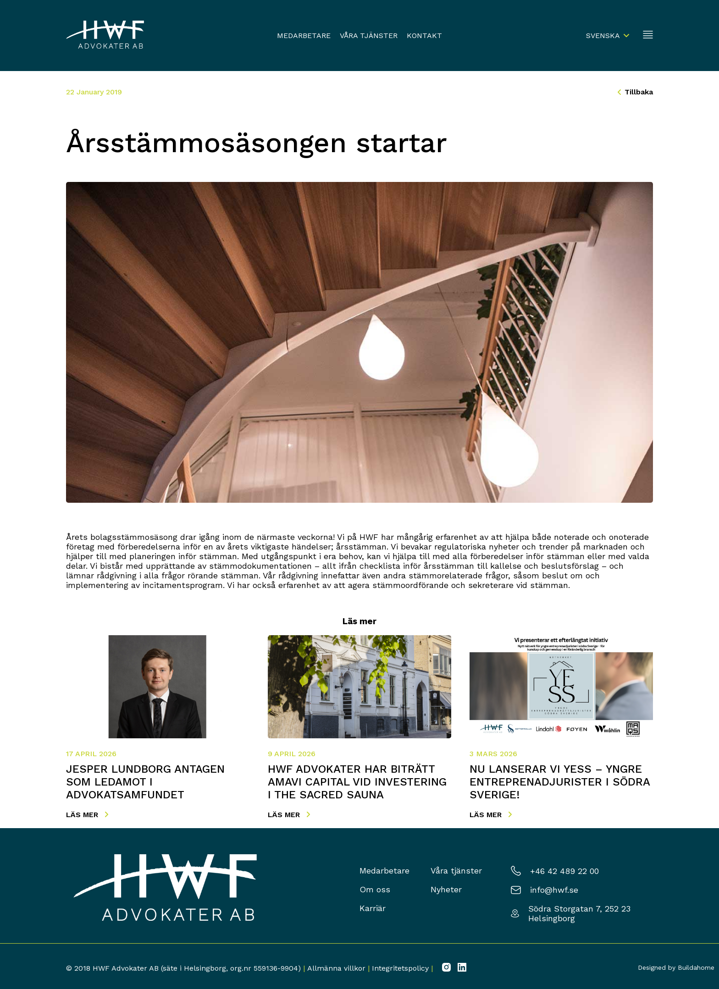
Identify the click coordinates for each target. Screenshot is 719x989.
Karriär (373, 908)
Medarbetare (304, 35)
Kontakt (424, 35)
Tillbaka (635, 92)
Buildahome (696, 967)
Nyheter (446, 889)
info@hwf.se (554, 890)
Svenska (603, 35)
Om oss (375, 889)
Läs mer (87, 814)
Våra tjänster (369, 35)
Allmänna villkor (336, 968)
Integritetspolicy (400, 968)
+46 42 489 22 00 (564, 871)
